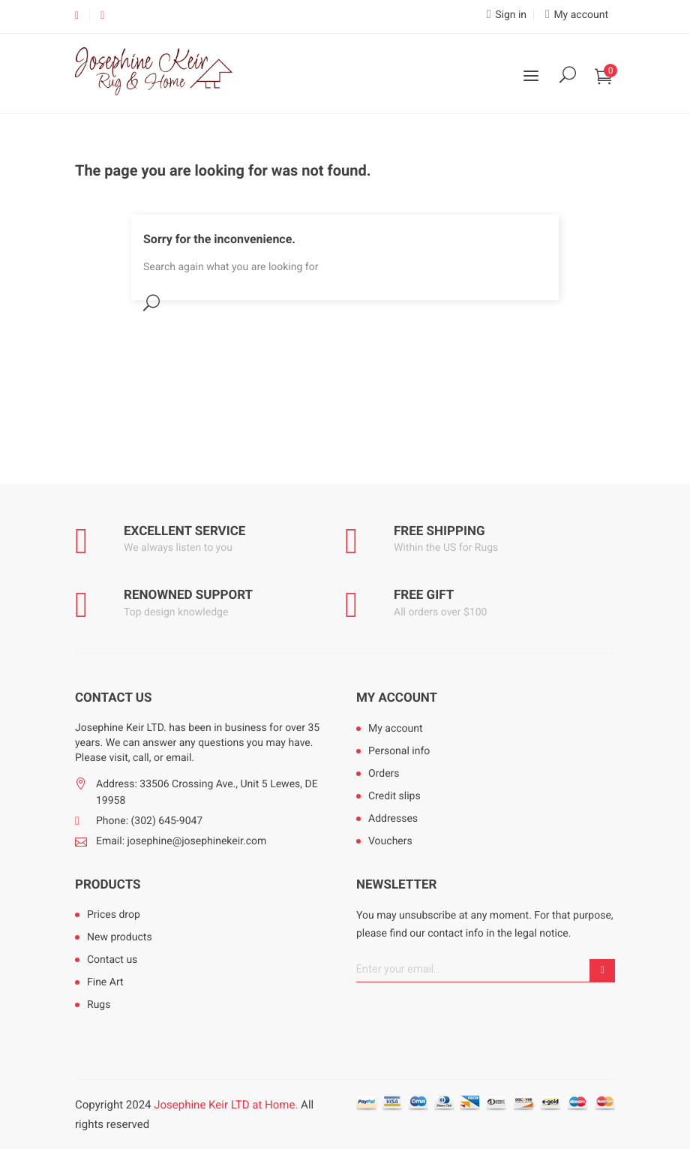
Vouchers (390, 841)
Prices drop (113, 915)
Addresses (393, 819)
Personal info (399, 751)
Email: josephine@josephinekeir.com (181, 841)
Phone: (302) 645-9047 (149, 821)
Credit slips (394, 796)
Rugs (98, 1005)
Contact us (112, 960)
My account (396, 697)
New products (119, 937)
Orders (384, 774)
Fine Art (105, 982)
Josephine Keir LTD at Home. (226, 1104)
